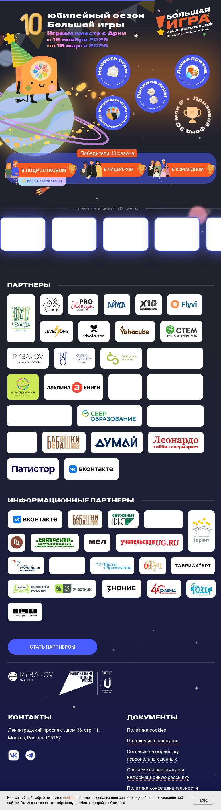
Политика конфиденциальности (162, 788)
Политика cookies (146, 730)
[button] (53, 647)
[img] (23, 387)
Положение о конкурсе (152, 740)
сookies (69, 798)
